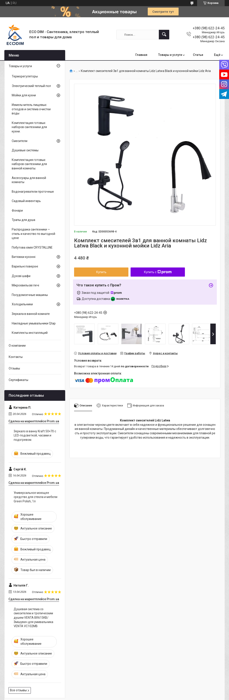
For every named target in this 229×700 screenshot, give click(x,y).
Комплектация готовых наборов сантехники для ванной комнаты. (29, 164)
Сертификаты (18, 380)
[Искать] (164, 34)
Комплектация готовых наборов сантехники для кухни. (29, 127)
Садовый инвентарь (26, 201)
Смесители (19, 141)
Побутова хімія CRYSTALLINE (32, 247)
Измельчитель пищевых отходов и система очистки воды (31, 109)
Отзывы (14, 368)
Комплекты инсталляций (30, 332)
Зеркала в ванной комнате (31, 314)
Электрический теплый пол (31, 86)
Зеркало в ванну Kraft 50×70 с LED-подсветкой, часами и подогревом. (35, 435)
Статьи (198, 55)
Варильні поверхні (25, 266)
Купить (101, 272)
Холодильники (22, 304)
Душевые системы (25, 150)
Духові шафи (21, 276)
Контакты (16, 357)
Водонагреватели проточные (33, 191)
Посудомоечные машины (30, 295)
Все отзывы (18, 690)
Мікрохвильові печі (25, 285)
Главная (141, 55)
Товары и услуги (170, 55)
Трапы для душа (23, 220)
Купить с (158, 272)
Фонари (17, 210)
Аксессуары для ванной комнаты (29, 180)
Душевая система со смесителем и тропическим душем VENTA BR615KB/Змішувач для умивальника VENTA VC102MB (33, 617)
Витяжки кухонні (23, 257)
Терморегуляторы (25, 76)
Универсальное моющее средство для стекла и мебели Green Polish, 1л (35, 497)
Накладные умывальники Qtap (34, 323)
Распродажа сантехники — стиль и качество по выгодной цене (33, 234)
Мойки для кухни (24, 95)
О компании (17, 345)
